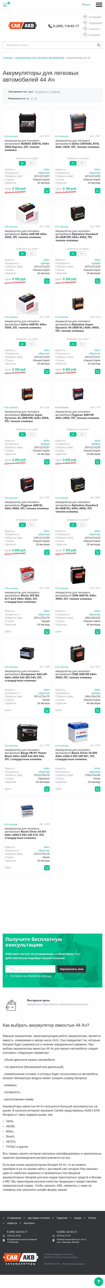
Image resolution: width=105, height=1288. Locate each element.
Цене (30, 92)
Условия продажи (53, 1237)
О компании (14, 1201)
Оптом (92, 1201)
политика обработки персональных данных (61, 1238)
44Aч (47, 169)
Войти (87, 5)
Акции (77, 1201)
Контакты (29, 1206)
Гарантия (62, 1201)
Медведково (92, 23)
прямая (45, 263)
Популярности (42, 92)
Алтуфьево (92, 17)
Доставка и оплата (39, 1201)
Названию (55, 92)
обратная (44, 172)
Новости (12, 1206)
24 (31, 99)
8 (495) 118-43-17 (66, 26)
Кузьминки (91, 35)
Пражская (91, 29)
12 (28, 99)
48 (35, 99)
